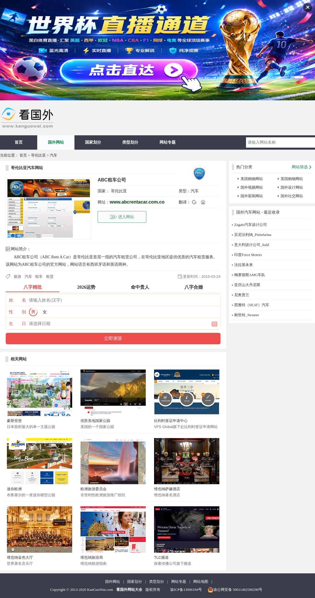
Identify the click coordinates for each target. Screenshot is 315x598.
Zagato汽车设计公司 (250, 224)
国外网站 (56, 142)
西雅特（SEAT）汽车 (251, 305)
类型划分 (130, 142)
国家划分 (93, 142)
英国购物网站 (292, 179)
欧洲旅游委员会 (93, 489)
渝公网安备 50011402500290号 (235, 590)
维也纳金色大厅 (20, 557)
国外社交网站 (292, 196)
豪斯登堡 (14, 421)
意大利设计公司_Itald (251, 245)
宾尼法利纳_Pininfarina (252, 234)
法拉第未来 (243, 265)
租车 (39, 276)
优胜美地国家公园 (95, 421)
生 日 (17, 323)
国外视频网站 (252, 187)
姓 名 (17, 300)
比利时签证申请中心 (171, 421)
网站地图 (200, 581)
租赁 (50, 276)
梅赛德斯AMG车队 (249, 275)
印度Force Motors (248, 255)
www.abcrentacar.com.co (137, 202)
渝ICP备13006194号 (186, 589)
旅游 (17, 276)
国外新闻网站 (252, 196)
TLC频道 (161, 557)
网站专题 (168, 142)
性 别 (17, 312)
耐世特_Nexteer (246, 315)
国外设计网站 (292, 187)
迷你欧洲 (14, 489)
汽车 (53, 155)
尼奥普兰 (241, 295)
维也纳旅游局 (91, 557)
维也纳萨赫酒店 (167, 489)
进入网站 (126, 217)
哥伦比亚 (38, 155)
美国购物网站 (252, 179)
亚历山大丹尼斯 (247, 285)
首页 (19, 142)
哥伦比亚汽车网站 (27, 168)
